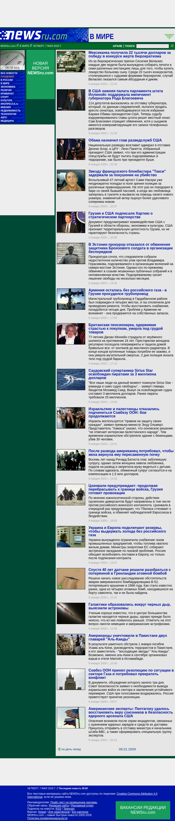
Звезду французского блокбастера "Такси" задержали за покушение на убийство (127, 173)
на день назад (71, 749)
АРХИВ (117, 46)
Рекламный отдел (82, 805)
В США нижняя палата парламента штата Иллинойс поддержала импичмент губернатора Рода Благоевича (125, 94)
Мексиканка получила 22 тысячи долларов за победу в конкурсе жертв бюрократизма (129, 54)
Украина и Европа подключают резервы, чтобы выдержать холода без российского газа (127, 531)
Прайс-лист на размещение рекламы (73, 802)
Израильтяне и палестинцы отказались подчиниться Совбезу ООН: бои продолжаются (123, 412)
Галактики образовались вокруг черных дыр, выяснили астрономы (129, 606)
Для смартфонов (59, 812)
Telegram (69, 808)
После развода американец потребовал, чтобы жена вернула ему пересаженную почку (131, 452)
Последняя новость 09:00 (73, 788)
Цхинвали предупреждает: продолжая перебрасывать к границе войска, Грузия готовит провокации (125, 489)
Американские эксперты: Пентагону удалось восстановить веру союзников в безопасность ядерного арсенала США (130, 712)
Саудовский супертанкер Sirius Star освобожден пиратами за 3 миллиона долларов (122, 374)
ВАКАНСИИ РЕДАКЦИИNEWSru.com (143, 810)
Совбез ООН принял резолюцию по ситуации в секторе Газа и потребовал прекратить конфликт (131, 674)
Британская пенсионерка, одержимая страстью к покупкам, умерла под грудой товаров (125, 328)
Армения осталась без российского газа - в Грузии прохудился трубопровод (127, 292)
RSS (58, 808)
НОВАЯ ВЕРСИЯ (40, 68)
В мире (102, 36)
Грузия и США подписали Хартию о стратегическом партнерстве (120, 215)
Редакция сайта (59, 805)
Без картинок (80, 812)
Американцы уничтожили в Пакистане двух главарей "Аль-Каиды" (127, 637)
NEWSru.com (8, 46)
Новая (42, 812)
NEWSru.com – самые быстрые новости (52, 815)
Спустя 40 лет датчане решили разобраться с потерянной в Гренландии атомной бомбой (129, 571)
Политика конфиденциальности (47, 818)
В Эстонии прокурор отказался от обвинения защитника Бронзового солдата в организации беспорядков (130, 248)
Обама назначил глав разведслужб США (125, 140)
